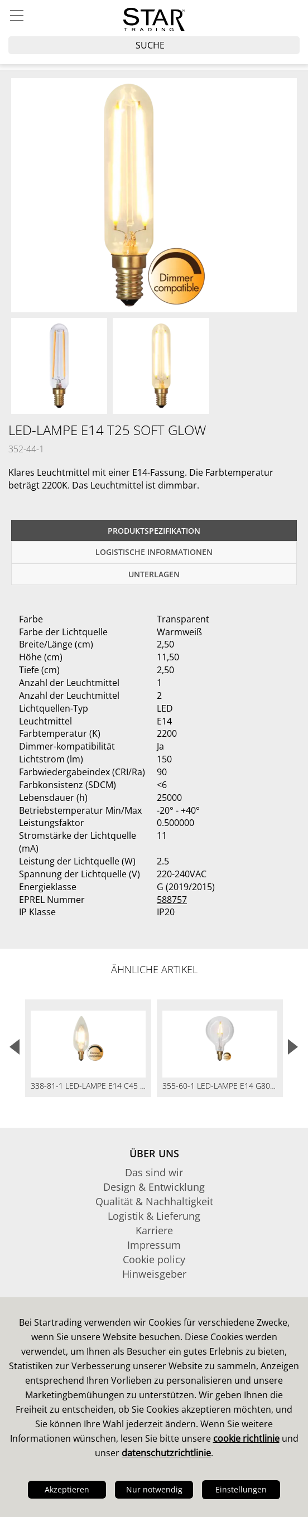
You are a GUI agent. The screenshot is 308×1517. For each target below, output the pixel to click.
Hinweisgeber (154, 1274)
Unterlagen (154, 574)
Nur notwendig (154, 1489)
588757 (172, 899)
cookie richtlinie (246, 1438)
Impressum (154, 1245)
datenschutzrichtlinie (166, 1453)
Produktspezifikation (154, 530)
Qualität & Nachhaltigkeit (154, 1201)
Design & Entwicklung (154, 1187)
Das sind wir (154, 1172)
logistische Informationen (154, 552)
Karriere (154, 1230)
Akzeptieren (67, 1489)
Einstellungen (241, 1489)
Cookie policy (154, 1259)
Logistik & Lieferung (154, 1216)
